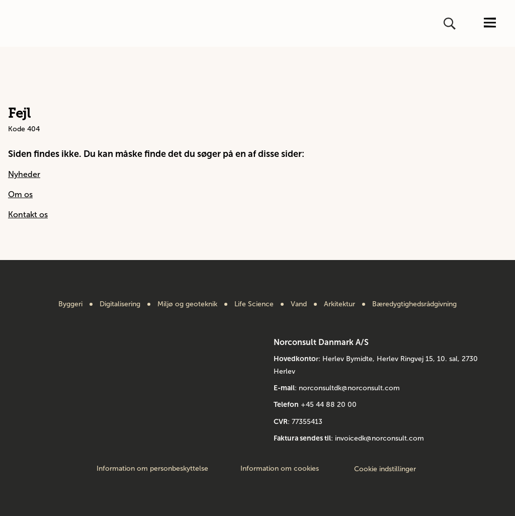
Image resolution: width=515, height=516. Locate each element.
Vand (299, 304)
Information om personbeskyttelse (152, 469)
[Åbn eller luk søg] (451, 23)
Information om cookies (279, 469)
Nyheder (24, 174)
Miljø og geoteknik (187, 304)
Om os (20, 194)
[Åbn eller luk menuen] (490, 23)
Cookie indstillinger (385, 469)
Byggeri (70, 304)
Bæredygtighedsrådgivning (414, 304)
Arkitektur (339, 304)
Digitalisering (120, 304)
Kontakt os (28, 214)
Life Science (254, 304)
